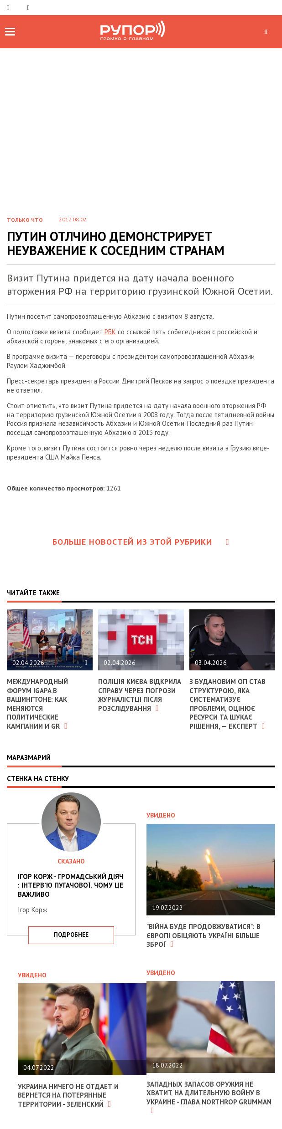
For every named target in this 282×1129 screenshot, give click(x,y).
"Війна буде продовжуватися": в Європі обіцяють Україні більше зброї (203, 935)
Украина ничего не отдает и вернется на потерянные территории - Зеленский (68, 1095)
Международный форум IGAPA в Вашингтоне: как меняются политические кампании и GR (37, 704)
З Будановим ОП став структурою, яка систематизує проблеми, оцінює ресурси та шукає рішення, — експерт (227, 704)
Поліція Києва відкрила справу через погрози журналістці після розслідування (139, 695)
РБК (110, 331)
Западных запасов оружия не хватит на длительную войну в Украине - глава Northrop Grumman (209, 1097)
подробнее (71, 935)
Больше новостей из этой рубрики (141, 541)
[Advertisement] (141, 116)
